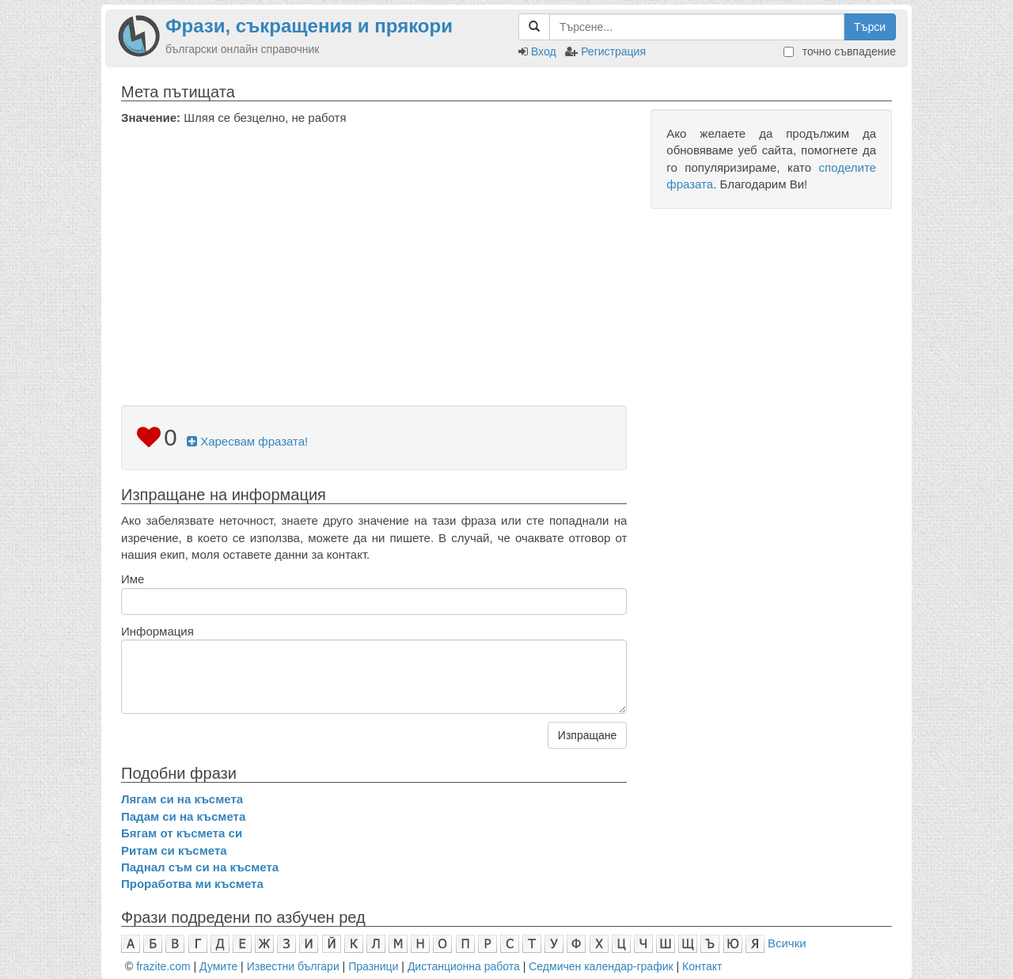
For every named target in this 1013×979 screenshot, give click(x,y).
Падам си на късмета (183, 816)
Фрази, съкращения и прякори (309, 25)
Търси (870, 27)
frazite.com (163, 966)
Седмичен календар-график (601, 966)
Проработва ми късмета (192, 883)
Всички (787, 943)
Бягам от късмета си (181, 833)
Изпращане (587, 735)
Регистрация (613, 51)
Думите (218, 966)
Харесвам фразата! (247, 441)
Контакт (702, 966)
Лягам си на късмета (182, 799)
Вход (543, 51)
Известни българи (293, 966)
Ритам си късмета (174, 850)
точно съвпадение (839, 51)
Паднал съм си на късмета (200, 867)
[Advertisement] (374, 244)
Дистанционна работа (464, 966)
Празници (373, 966)
